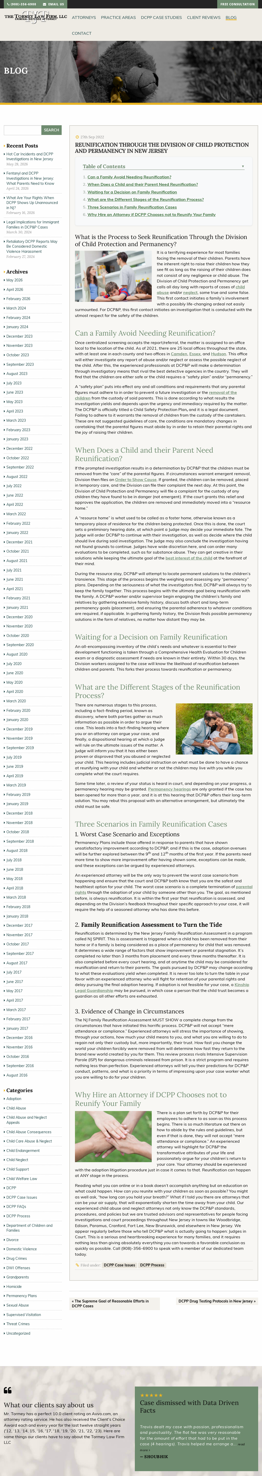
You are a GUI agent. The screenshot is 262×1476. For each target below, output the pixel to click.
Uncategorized (18, 1333)
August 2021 (16, 560)
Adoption (13, 1098)
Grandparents (17, 1277)
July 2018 (13, 860)
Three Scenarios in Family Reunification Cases (132, 207)
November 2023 (19, 345)
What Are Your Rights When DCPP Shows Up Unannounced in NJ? (32, 203)
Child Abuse (16, 1108)
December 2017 (19, 925)
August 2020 (16, 654)
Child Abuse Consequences (28, 1132)
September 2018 (20, 841)
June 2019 (14, 766)
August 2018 (16, 850)
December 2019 (19, 729)
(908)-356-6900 (21, 4)
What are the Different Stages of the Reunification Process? (146, 199)
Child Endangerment (23, 1150)
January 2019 (17, 804)
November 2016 (19, 1047)
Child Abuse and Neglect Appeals (26, 1120)
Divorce (12, 1240)
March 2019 (16, 785)
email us (53, 4)
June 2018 (14, 869)
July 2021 (13, 570)
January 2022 (17, 532)
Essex (195, 353)
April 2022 (14, 504)
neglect (190, 292)
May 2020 (14, 682)
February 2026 (18, 298)
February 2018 (18, 907)
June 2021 (14, 579)
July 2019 (13, 757)
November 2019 (19, 738)
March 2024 (16, 308)
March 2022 (16, 514)
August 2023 (16, 373)
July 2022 (13, 486)
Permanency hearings (169, 789)
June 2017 (14, 981)
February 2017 (18, 1019)
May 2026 (14, 280)
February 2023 (18, 430)
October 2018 (17, 832)
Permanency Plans (21, 1296)
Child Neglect (17, 1160)
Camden (179, 353)
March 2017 (16, 1010)
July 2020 (13, 663)
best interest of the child (189, 557)
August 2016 (16, 1075)
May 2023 (14, 401)
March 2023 (16, 420)
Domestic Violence (21, 1249)
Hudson (218, 353)
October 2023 (17, 355)
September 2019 (20, 748)
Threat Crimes (18, 1324)
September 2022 (20, 467)
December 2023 (19, 336)
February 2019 (18, 794)
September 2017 (20, 953)
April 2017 (14, 1000)
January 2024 (17, 327)
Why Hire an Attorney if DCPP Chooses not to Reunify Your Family (152, 214)
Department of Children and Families (29, 1228)
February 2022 (18, 523)
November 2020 (19, 626)
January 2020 (17, 719)
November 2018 (19, 822)
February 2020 (18, 710)
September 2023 (20, 364)
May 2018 (14, 878)
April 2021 (14, 589)
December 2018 (19, 813)
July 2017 (13, 972)
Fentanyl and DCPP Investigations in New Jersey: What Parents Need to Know (30, 178)
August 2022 (16, 476)
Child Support (17, 1169)
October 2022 (17, 458)
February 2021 (18, 598)
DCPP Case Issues (119, 1265)
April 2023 (14, 411)
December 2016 (19, 1037)
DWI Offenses (18, 1268)
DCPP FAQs (16, 1206)
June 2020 (14, 673)
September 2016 (20, 1065)
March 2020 (16, 701)
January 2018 (17, 916)
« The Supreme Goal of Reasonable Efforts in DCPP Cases (110, 1304)
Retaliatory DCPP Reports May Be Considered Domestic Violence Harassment (31, 246)
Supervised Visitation (23, 1314)
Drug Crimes (16, 1258)
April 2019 (14, 776)
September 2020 (20, 645)
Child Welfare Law (21, 1178)
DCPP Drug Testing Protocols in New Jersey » (217, 1301)
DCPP (11, 1188)
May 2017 (14, 991)
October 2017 (17, 944)
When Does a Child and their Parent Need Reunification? (143, 184)
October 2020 (17, 635)
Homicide (14, 1286)
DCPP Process (152, 1265)
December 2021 (19, 542)
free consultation (238, 4)
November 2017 (19, 935)
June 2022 (14, 495)
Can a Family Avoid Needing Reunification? (129, 176)
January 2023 (17, 439)
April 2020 (14, 691)
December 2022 (19, 448)
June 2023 (14, 392)
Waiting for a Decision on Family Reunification (132, 191)
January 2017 (17, 1028)
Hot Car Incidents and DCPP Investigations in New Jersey (29, 157)
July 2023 (13, 383)
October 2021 (17, 551)
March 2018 (16, 897)
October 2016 (17, 1056)
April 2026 (14, 289)
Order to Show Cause (136, 479)
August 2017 (16, 963)
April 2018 (14, 888)
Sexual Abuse (17, 1305)
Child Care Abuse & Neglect (29, 1141)
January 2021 (17, 607)
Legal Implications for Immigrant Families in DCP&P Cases (32, 225)
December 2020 (19, 617)
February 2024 (18, 317)
